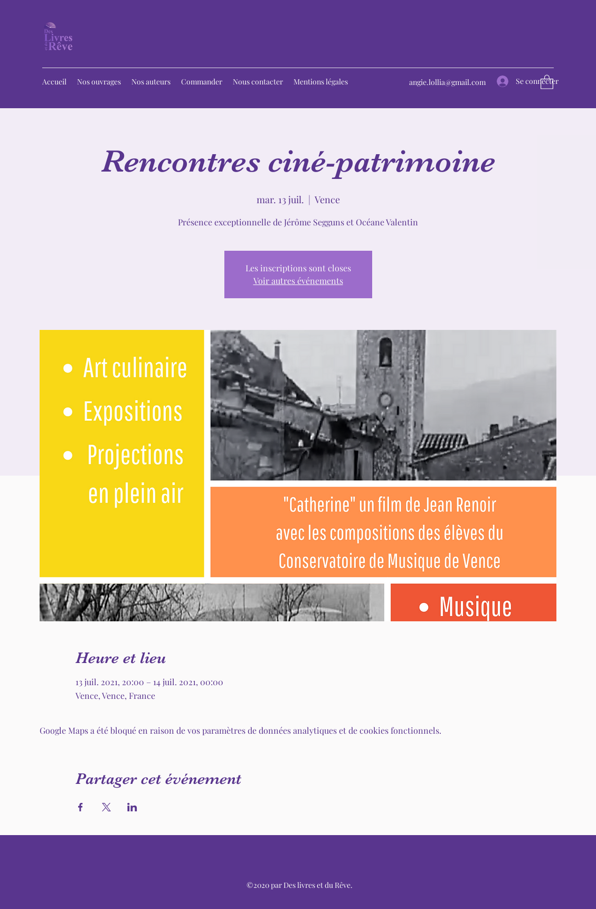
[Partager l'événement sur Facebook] (80, 807)
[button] (547, 81)
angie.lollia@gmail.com (447, 82)
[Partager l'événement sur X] (106, 807)
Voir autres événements (298, 280)
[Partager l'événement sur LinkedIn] (132, 807)
